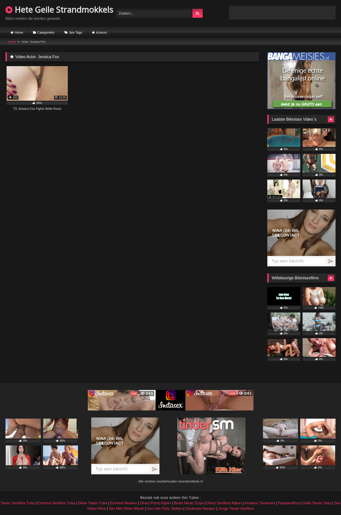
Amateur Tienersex (260, 503)
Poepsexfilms (289, 503)
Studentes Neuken (200, 508)
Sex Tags (75, 32)
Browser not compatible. (282, 13)
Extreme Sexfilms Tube (56, 503)
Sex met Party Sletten (164, 508)
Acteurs (101, 32)
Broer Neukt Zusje (189, 503)
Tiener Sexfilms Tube (17, 503)
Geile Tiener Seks (317, 503)
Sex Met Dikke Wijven (126, 508)
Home (19, 32)
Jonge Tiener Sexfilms (236, 508)
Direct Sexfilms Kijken (224, 503)
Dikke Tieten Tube (92, 503)
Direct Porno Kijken (155, 503)
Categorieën (46, 32)
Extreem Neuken (123, 503)
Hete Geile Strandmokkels (59, 9)
